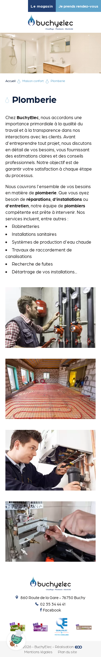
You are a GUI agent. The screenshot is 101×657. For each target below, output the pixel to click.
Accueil (10, 81)
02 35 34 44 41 (50, 604)
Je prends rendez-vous (78, 6)
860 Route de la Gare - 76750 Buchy (50, 597)
